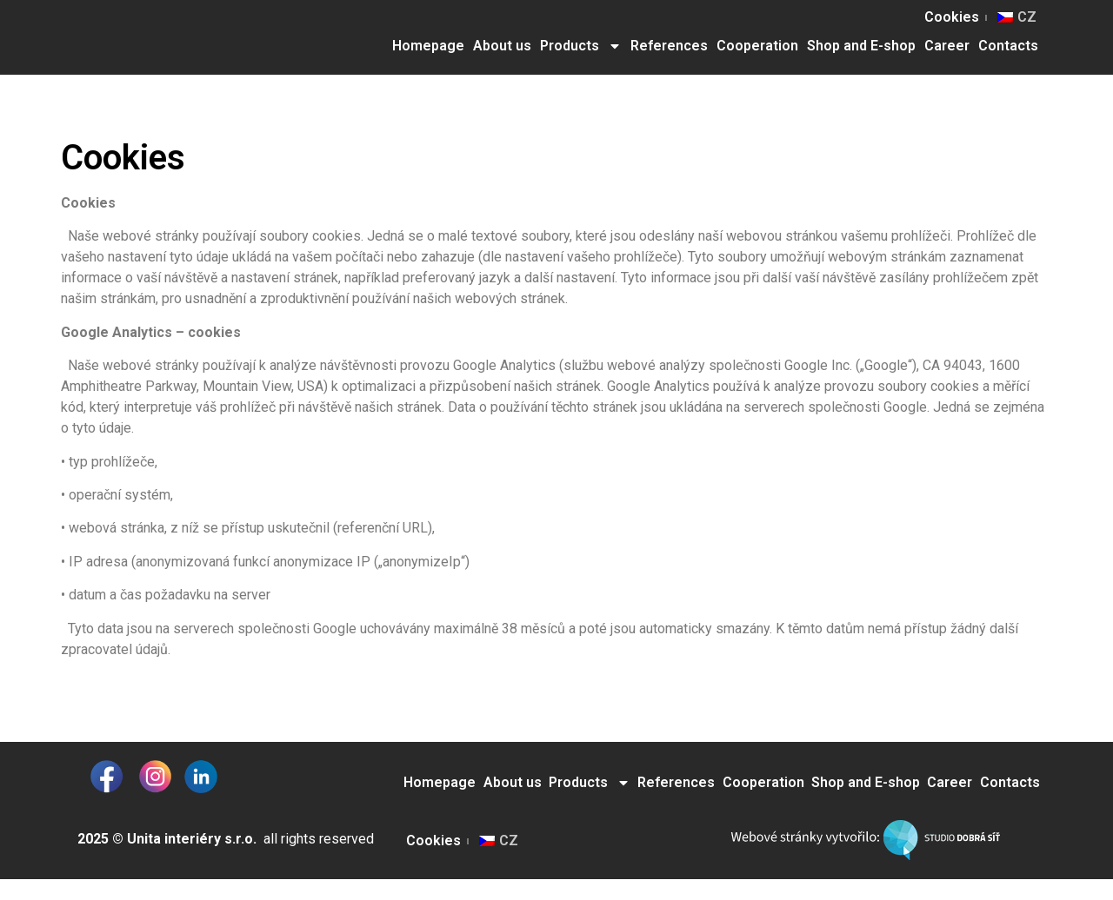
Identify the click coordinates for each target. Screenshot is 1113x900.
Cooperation (757, 45)
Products (581, 46)
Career (947, 45)
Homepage (428, 45)
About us (502, 45)
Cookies (951, 17)
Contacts (1008, 45)
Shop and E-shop (861, 45)
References (669, 45)
